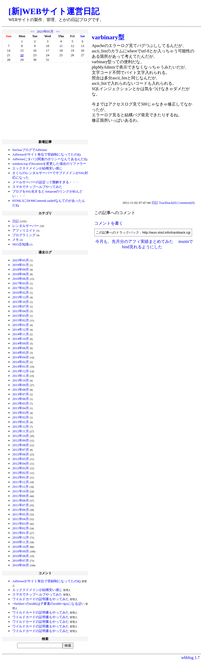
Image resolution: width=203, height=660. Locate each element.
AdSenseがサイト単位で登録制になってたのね (46, 154)
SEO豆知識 (20, 244)
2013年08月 (20, 389)
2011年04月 (20, 519)
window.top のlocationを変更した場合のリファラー (49, 164)
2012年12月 (20, 426)
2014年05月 (20, 353)
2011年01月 (20, 533)
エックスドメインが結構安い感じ (37, 168)
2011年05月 (20, 514)
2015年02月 (20, 320)
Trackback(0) (168, 203)
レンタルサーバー (25, 226)
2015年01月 (20, 325)
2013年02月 (20, 417)
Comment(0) (186, 203)
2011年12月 (20, 482)
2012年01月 (20, 477)
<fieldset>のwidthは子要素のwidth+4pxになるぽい (48, 604)
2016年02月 (20, 292)
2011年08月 (20, 500)
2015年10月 (20, 302)
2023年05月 (45, 31)
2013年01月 (20, 422)
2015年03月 (20, 316)
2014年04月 (20, 357)
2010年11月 (20, 542)
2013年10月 (20, 380)
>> (58, 31)
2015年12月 (20, 297)
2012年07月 (20, 450)
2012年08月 (20, 445)
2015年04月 (20, 311)
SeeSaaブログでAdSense (29, 150)
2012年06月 (20, 454)
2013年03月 (20, 413)
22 (22, 55)
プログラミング (24, 235)
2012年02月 (20, 473)
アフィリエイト (24, 230)
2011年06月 (20, 510)
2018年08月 (20, 274)
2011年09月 (20, 496)
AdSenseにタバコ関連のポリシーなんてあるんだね (49, 159)
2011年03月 (20, 523)
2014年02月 (20, 362)
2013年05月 (20, 403)
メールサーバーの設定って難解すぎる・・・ (45, 182)
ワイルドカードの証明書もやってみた (40, 599)
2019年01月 (20, 265)
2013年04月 (20, 408)
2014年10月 (20, 339)
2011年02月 (20, 528)
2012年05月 (20, 459)
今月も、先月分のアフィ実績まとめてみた (134, 241)
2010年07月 (20, 560)
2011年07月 (20, 505)
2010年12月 (20, 537)
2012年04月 (20, 463)
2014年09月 (20, 343)
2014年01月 (20, 366)
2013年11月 (20, 376)
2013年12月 (20, 371)
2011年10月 (20, 491)
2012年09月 (20, 440)
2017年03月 (20, 283)
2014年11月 (20, 334)
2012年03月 (20, 468)
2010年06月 (20, 565)
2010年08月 (20, 556)
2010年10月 (20, 547)
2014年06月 (20, 348)
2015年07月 (20, 306)
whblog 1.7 (190, 657)
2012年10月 (20, 436)
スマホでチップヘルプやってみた (37, 187)
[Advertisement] (45, 101)
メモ (15, 240)
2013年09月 (20, 385)
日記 (15, 221)
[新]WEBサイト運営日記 (53, 11)
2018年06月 (20, 279)
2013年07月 (20, 394)
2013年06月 (20, 399)
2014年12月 (20, 329)
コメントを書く (108, 223)
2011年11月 (20, 487)
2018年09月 (20, 269)
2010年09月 (20, 551)
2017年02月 (20, 288)
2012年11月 (20, 431)
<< (32, 31)
